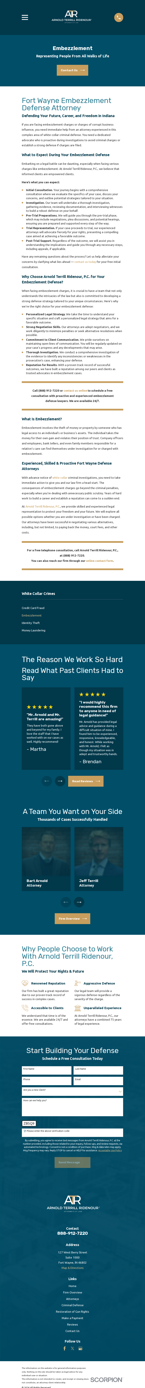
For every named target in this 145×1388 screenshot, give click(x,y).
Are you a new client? (34, 1090)
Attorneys (72, 1298)
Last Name (80, 1068)
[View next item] (60, 781)
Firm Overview (72, 1292)
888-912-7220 (72, 1233)
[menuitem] (72, 608)
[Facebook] (65, 1348)
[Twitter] (73, 1348)
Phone (26, 1079)
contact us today (85, 261)
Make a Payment (72, 1318)
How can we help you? (35, 1100)
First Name (28, 1068)
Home (72, 1286)
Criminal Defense (73, 1305)
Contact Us (72, 1331)
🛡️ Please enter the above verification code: (46, 1131)
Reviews (72, 1324)
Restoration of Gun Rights (72, 1311)
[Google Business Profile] (80, 1348)
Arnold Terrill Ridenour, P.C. (42, 506)
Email (78, 1079)
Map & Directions (73, 1267)
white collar (59, 477)
